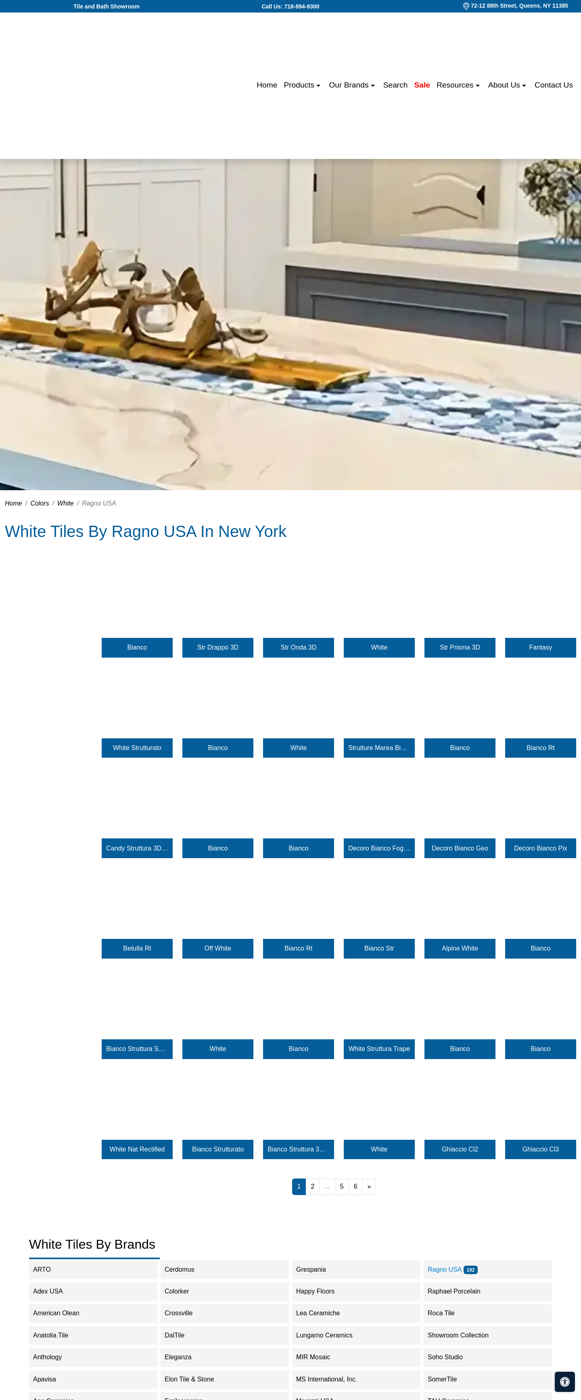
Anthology (55, 1357)
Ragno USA (453, 1269)
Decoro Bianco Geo (460, 848)
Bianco (137, 647)
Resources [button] (456, 85)
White (65, 503)
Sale (422, 85)
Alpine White (460, 948)
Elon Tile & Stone (197, 1379)
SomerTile (450, 1379)
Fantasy (540, 647)
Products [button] (300, 85)
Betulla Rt (137, 948)
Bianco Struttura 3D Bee (299, 1149)
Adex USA (54, 1291)
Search (395, 85)
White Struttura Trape (379, 1048)
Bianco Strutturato (218, 1149)
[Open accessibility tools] (565, 1382)
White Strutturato (137, 747)
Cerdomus (186, 1269)
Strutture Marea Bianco (379, 747)
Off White (218, 948)
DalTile (183, 1335)
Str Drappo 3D (217, 647)
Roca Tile (449, 1313)
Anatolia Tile (58, 1335)
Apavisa (52, 1379)
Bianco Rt (540, 747)
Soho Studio (453, 1357)
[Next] (369, 1187)
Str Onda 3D (299, 647)
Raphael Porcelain (461, 1291)
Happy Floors (323, 1291)
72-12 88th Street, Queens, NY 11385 (519, 5)
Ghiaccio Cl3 (540, 1149)
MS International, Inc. (334, 1379)
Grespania (319, 1269)
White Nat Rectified (137, 1149)
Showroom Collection (466, 1335)
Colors (39, 503)
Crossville (185, 1313)
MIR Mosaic (321, 1357)
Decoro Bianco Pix (540, 848)
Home (267, 85)
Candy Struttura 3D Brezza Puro (137, 848)
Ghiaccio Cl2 (460, 1149)
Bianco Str (379, 948)
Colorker (183, 1291)
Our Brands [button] (349, 85)
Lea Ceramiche (324, 1313)
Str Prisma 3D (460, 647)
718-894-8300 (301, 6)
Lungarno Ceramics (331, 1335)
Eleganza (185, 1357)
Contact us (554, 85)
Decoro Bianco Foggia (379, 848)
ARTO (48, 1269)
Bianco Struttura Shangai (137, 1048)
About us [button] (505, 85)
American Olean (63, 1313)
